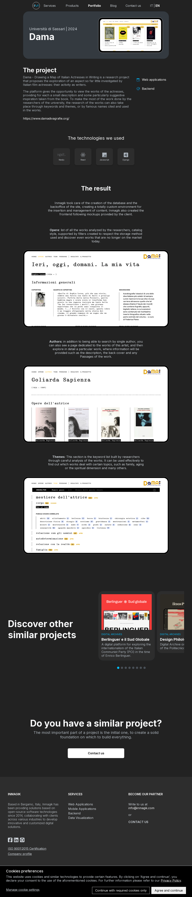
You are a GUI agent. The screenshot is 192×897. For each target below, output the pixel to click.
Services (49, 6)
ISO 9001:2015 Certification (27, 848)
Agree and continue (169, 890)
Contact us (133, 6)
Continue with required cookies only (121, 890)
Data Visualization (80, 818)
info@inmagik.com (141, 808)
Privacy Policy (171, 880)
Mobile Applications (82, 809)
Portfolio (94, 6)
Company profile (20, 854)
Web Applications (80, 804)
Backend (74, 813)
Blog (113, 6)
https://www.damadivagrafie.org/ (46, 118)
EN (157, 6)
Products (72, 6)
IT (151, 6)
